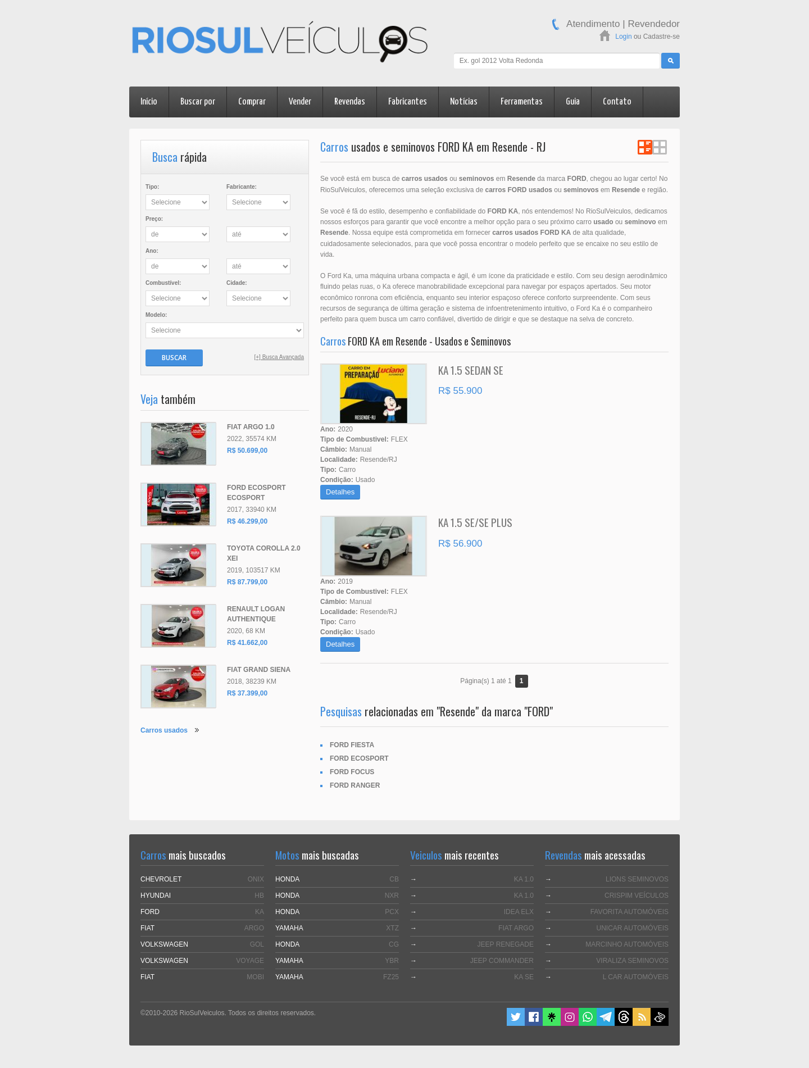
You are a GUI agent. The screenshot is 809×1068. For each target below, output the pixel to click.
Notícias (464, 102)
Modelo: (156, 315)
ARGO (254, 928)
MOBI (255, 977)
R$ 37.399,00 (247, 693)
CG (394, 944)
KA (259, 912)
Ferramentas (522, 102)
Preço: (154, 219)
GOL (257, 944)
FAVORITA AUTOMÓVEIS (629, 912)
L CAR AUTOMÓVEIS (636, 977)
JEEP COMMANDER (502, 961)
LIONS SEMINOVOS (637, 879)
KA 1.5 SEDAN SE (470, 370)
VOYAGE (250, 961)
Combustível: (163, 283)
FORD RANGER (355, 785)
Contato (617, 102)
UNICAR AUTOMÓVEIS (633, 928)
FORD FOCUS (352, 772)
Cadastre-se (661, 36)
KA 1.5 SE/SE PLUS (475, 522)
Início (148, 102)
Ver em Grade (659, 147)
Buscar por (197, 102)
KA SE (524, 977)
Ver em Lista (645, 147)
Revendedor (654, 24)
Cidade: (236, 283)
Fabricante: (241, 187)
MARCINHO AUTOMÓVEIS (627, 944)
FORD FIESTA (352, 745)
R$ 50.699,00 (247, 451)
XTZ (392, 928)
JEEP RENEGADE (506, 944)
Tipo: (152, 187)
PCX (392, 912)
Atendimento (593, 24)
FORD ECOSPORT (359, 758)
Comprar (252, 102)
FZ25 (391, 977)
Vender (300, 102)
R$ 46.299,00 (247, 521)
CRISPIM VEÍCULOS (637, 895)
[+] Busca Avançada (279, 357)
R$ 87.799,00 (247, 582)
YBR (392, 961)
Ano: (152, 251)
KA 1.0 (524, 879)
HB (259, 895)
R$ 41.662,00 (247, 643)
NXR (392, 895)
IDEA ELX (519, 912)
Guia (573, 102)
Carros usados (164, 730)
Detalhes (340, 492)
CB (394, 879)
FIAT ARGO (516, 928)
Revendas (349, 102)
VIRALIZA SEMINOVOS (632, 961)
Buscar (174, 357)
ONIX (256, 879)
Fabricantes (407, 102)
